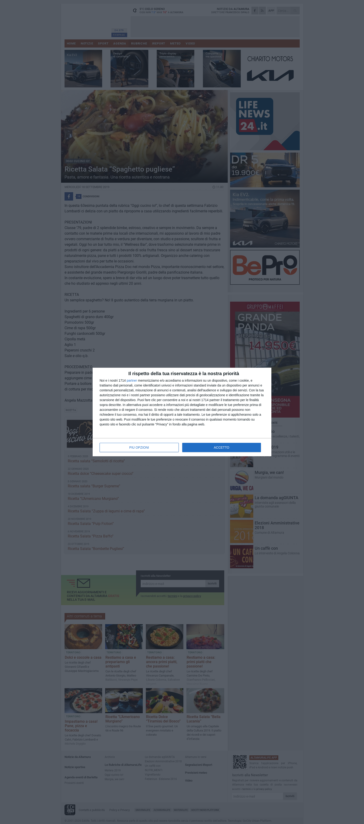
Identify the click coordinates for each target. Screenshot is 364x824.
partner (132, 380)
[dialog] (182, 412)
